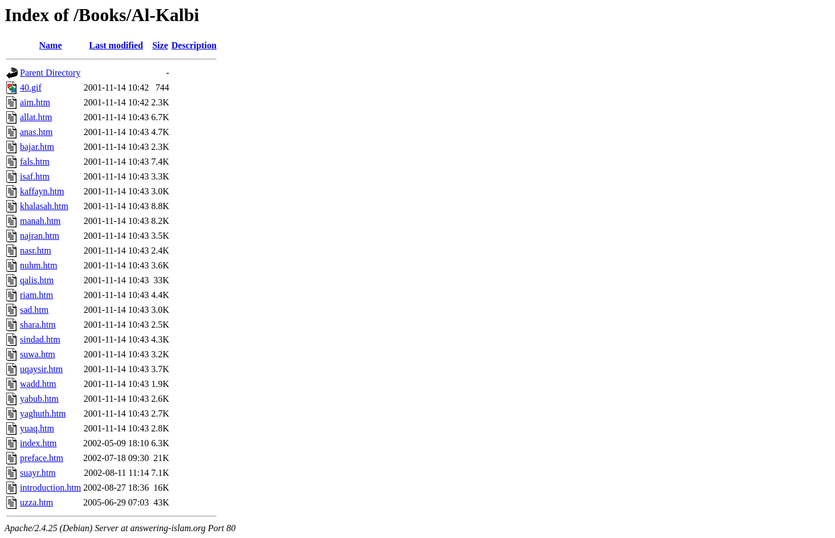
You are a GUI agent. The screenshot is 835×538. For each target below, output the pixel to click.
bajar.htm (37, 147)
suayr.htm (38, 473)
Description (194, 45)
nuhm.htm (38, 265)
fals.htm (35, 161)
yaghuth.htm (43, 413)
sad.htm (34, 310)
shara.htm (38, 324)
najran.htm (39, 236)
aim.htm (35, 102)
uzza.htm (36, 502)
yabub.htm (39, 399)
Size (160, 45)
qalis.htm (37, 280)
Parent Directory (50, 73)
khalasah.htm (44, 206)
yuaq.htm (37, 428)
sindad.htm (40, 339)
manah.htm (40, 221)
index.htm (38, 443)
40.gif (31, 87)
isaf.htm (35, 176)
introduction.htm (50, 487)
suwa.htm (37, 354)
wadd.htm (38, 384)
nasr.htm (35, 250)
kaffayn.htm (42, 191)
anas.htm (36, 132)
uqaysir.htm (41, 369)
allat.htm (36, 117)
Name (50, 45)
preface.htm (41, 458)
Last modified (116, 45)
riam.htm (36, 295)
